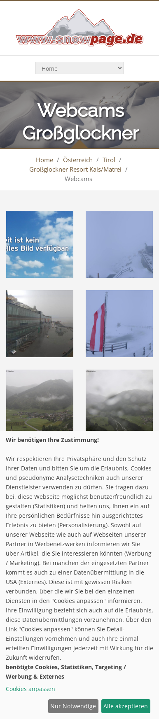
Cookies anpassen (30, 689)
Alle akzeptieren (125, 706)
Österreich (78, 160)
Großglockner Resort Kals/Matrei (75, 169)
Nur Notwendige (73, 706)
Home (44, 160)
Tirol (109, 160)
